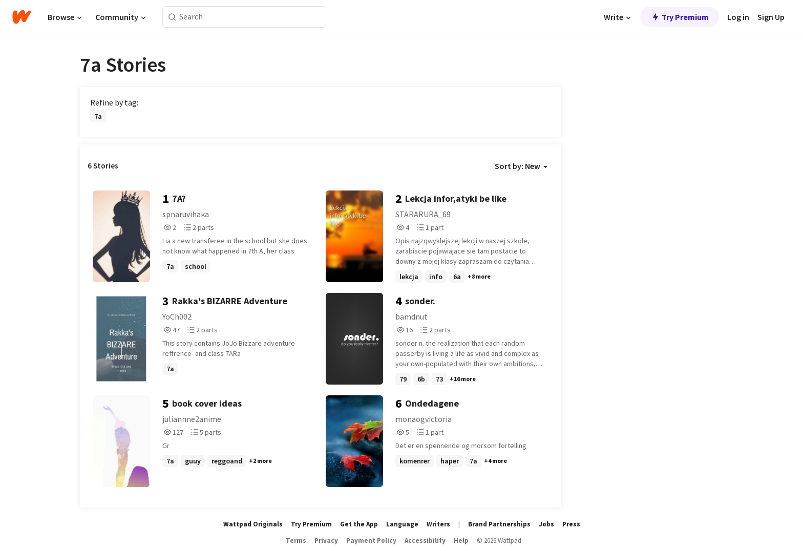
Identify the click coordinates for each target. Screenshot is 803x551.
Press (571, 524)
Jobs (546, 524)
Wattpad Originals (253, 524)
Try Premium (679, 17)
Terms (296, 540)
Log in (738, 17)
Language (402, 524)
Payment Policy (371, 540)
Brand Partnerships (499, 524)
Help (461, 540)
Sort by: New (521, 166)
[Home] (21, 17)
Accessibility (425, 540)
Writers (438, 524)
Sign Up (771, 17)
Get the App (359, 524)
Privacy (326, 540)
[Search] (172, 17)
